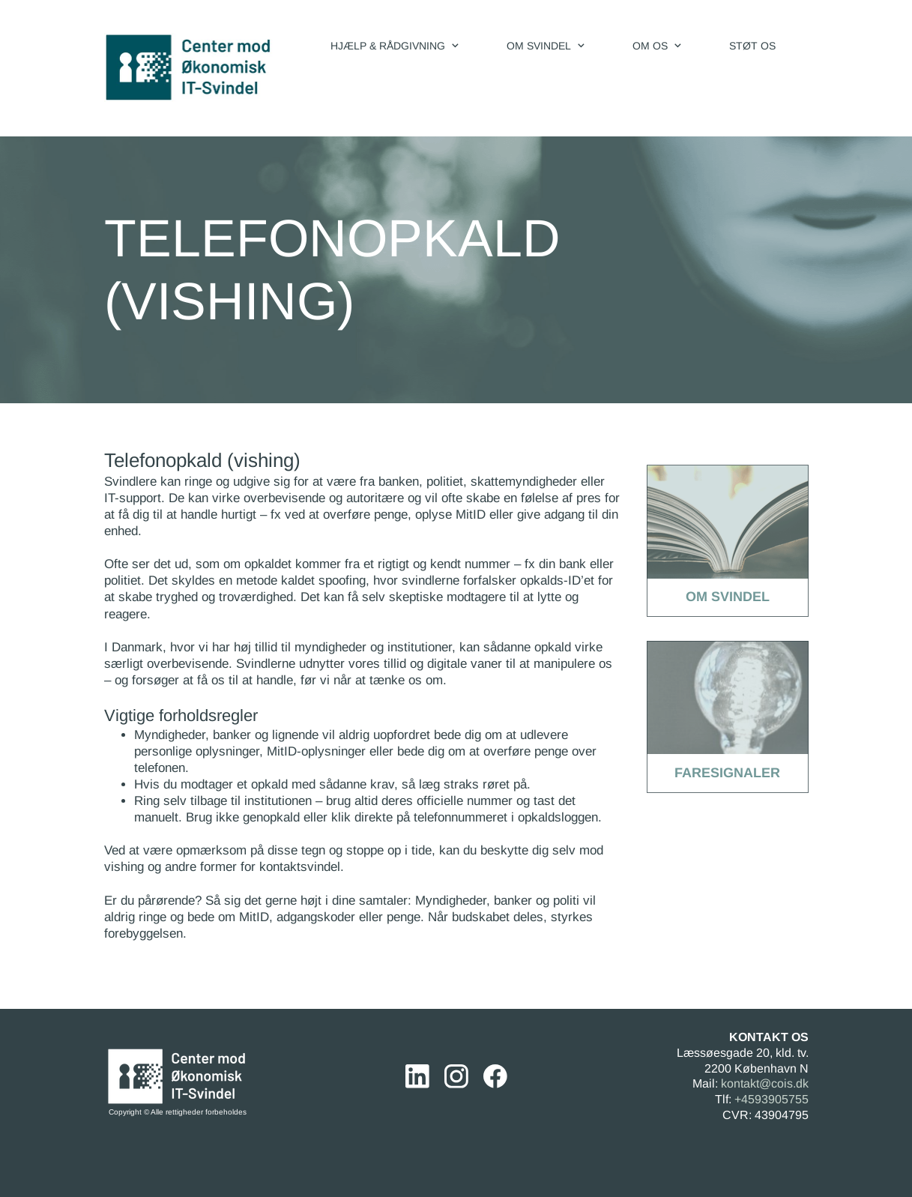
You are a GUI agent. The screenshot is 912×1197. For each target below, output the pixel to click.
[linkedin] (417, 1076)
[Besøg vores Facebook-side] (495, 1076)
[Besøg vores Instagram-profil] (456, 1076)
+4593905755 (771, 1099)
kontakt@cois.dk (765, 1083)
